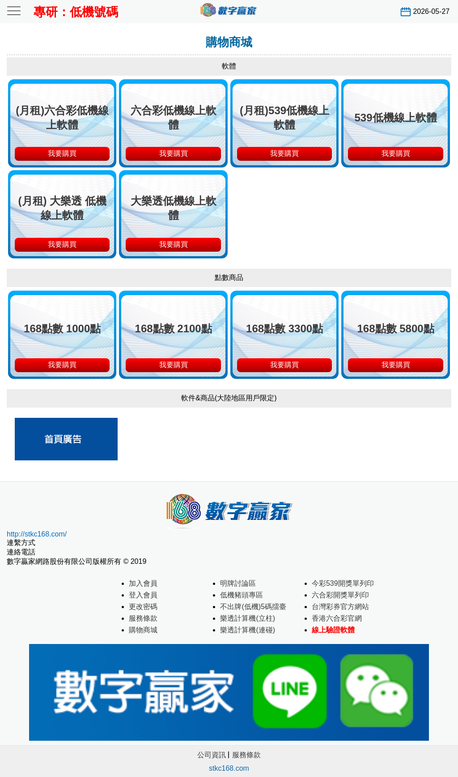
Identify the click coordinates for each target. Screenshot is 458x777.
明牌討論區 (238, 583)
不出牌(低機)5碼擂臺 (253, 606)
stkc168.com (229, 768)
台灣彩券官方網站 (340, 606)
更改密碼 (143, 606)
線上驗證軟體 (333, 630)
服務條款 (143, 618)
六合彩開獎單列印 (340, 595)
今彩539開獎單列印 (343, 583)
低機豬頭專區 (241, 595)
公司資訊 (211, 755)
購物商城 (143, 630)
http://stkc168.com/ (37, 534)
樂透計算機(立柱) (247, 618)
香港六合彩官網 (337, 618)
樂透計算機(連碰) (247, 630)
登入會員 (143, 595)
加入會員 (143, 583)
